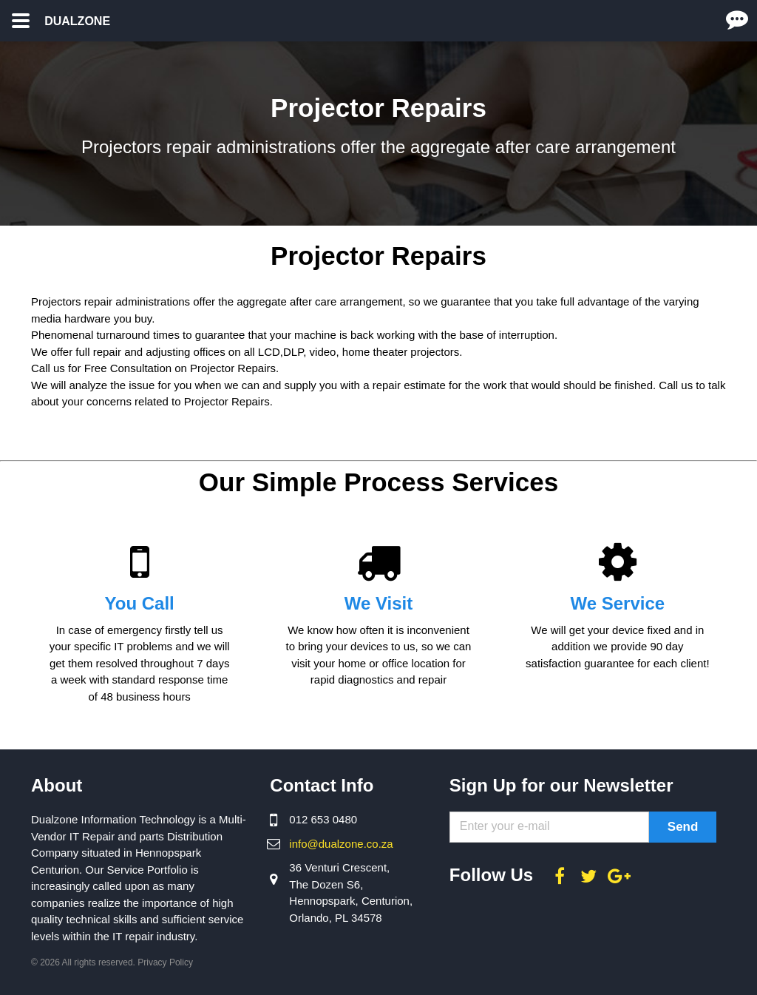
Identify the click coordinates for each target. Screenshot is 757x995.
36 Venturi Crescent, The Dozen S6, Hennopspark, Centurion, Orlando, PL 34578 (351, 892)
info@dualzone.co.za (341, 843)
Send (683, 827)
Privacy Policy (165, 962)
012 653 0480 (323, 819)
